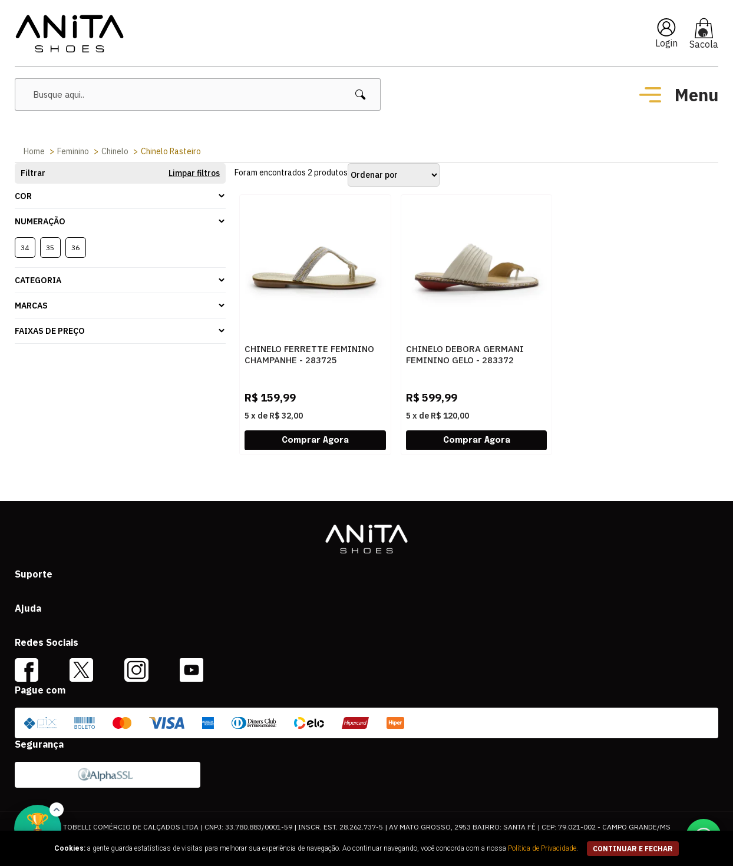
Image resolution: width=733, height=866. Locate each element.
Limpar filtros (194, 173)
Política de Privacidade (542, 848)
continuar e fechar (633, 848)
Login (666, 43)
